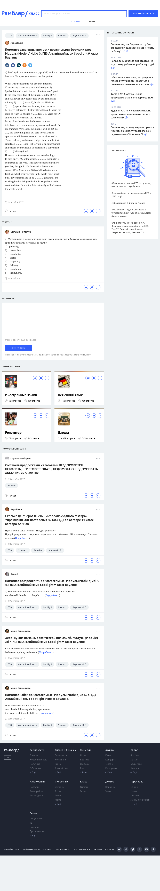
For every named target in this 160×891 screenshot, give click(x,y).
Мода (83, 755)
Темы (83, 791)
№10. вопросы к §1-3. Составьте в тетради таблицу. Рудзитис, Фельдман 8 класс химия (131, 212)
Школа (63, 433)
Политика (35, 764)
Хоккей (134, 760)
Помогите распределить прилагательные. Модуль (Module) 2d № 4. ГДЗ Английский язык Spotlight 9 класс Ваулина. (52, 583)
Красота (84, 760)
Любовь (84, 764)
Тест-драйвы (36, 791)
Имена (134, 791)
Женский (85, 750)
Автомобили (37, 782)
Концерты (110, 760)
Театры (109, 764)
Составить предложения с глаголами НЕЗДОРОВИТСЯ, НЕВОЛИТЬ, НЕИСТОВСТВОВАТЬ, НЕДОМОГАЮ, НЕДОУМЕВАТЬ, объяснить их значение (52, 469)
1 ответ (10, 211)
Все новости (37, 750)
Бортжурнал (36, 796)
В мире (34, 755)
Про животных (38, 831)
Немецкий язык (70, 395)
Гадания (135, 796)
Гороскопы (137, 782)
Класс (83, 782)
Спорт (134, 750)
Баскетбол (136, 764)
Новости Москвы (38, 760)
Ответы (84, 787)
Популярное (36, 819)
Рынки (58, 764)
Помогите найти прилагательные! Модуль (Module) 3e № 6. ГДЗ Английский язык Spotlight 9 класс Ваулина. (50, 697)
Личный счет (61, 768)
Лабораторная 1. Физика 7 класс (128, 203)
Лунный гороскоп (140, 800)
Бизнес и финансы (65, 750)
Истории (59, 787)
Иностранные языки (21, 395)
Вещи (58, 796)
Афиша (109, 750)
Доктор (109, 782)
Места (58, 800)
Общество (35, 768)
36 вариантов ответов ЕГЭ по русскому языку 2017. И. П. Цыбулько (131, 185)
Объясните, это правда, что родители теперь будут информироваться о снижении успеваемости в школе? (132, 81)
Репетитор (13, 433)
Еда (82, 768)
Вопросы (110, 787)
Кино (108, 755)
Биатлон (135, 768)
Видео (33, 813)
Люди (58, 791)
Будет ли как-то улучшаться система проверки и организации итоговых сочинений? (131, 114)
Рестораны (111, 768)
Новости (34, 787)
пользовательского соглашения (75, 355)
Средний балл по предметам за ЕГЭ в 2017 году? (131, 195)
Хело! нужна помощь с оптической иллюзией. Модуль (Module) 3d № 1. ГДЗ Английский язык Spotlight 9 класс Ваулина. (51, 640)
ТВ (31, 823)
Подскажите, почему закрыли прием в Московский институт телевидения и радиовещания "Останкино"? (132, 131)
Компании (60, 760)
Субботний (61, 782)
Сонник (134, 787)
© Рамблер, (9, 849)
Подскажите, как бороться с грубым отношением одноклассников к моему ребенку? (132, 48)
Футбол (135, 755)
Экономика (61, 755)
